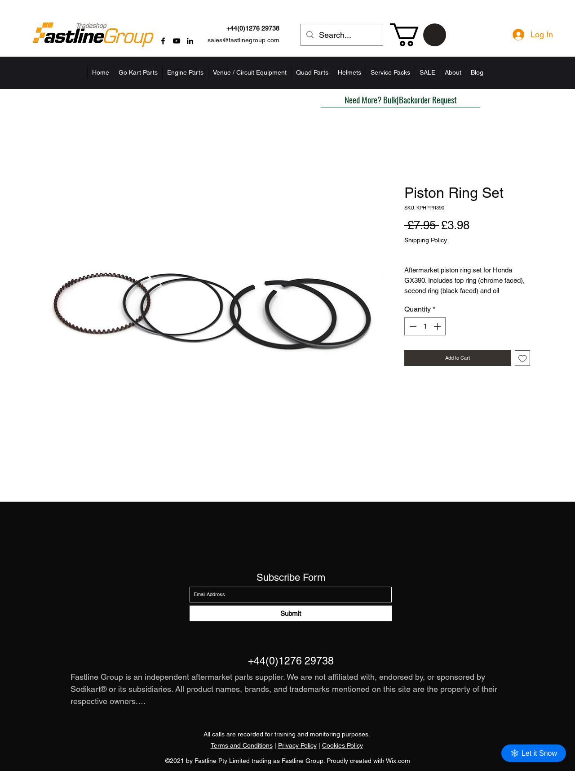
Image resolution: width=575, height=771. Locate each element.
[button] (418, 34)
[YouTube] (176, 40)
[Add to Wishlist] (523, 358)
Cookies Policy (342, 745)
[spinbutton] (425, 326)
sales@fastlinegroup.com (243, 40)
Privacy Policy (297, 745)
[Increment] (438, 326)
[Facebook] (163, 40)
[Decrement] (412, 326)
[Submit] (291, 613)
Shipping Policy (425, 240)
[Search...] (341, 35)
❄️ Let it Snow (533, 753)
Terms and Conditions (242, 745)
